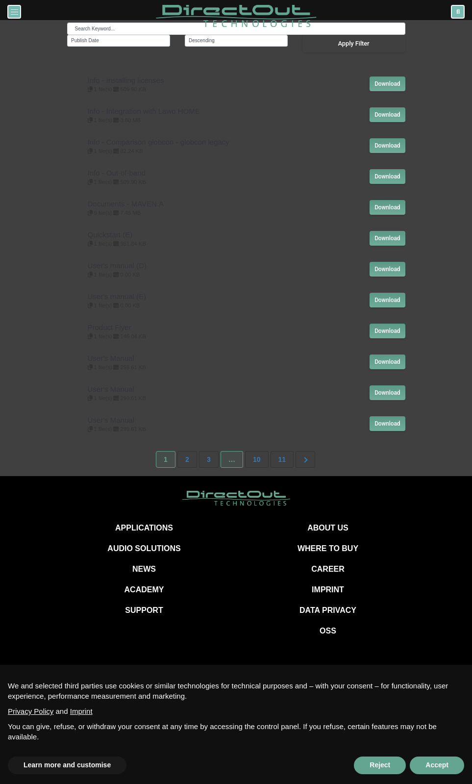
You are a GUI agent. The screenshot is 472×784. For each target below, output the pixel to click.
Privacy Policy (30, 711)
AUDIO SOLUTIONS (143, 548)
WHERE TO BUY (328, 548)
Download (387, 83)
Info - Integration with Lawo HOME (144, 111)
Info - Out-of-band (117, 173)
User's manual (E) (117, 296)
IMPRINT (328, 589)
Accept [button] (436, 765)
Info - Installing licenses (126, 80)
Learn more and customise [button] (67, 765)
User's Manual (111, 358)
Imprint (81, 711)
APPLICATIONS (144, 528)
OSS (328, 631)
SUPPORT (144, 610)
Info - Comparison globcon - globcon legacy (158, 142)
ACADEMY (144, 589)
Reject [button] (380, 765)
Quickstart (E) (110, 234)
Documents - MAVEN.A (126, 204)
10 (257, 459)
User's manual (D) (117, 265)
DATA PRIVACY (327, 610)
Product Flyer (109, 327)
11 (282, 459)
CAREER (328, 569)
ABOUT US (327, 528)
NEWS (144, 569)
